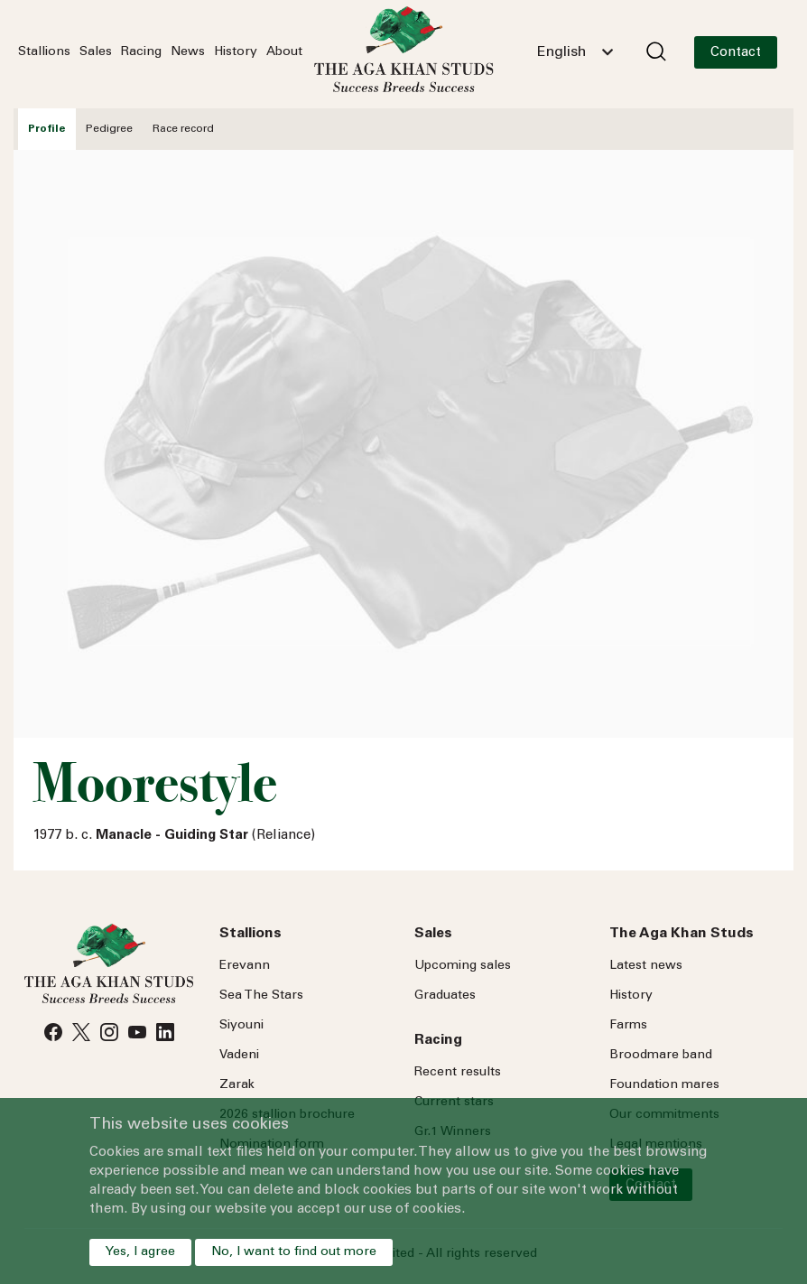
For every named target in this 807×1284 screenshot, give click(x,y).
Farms (628, 1025)
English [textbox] (561, 52)
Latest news (645, 966)
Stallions (44, 52)
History (235, 52)
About (284, 52)
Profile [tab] (47, 129)
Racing (141, 52)
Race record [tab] (183, 129)
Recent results (457, 1072)
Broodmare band (660, 1055)
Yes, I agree (140, 1252)
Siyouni (241, 1025)
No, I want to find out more (293, 1252)
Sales (95, 52)
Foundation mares (664, 1085)
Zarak (237, 1085)
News (188, 52)
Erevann (244, 966)
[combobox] (575, 52)
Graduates (445, 996)
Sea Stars (261, 996)
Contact (735, 53)
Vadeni (239, 1055)
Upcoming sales (462, 966)
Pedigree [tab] (109, 129)
